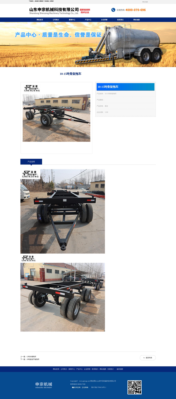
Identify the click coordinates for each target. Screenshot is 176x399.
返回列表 (149, 358)
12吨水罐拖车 (31, 356)
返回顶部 (120, 369)
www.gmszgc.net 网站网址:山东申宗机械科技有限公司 (97, 381)
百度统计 (110, 369)
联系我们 (120, 20)
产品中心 (88, 20)
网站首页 (40, 20)
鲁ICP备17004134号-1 (98, 387)
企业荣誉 (104, 20)
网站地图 (145, 2)
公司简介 (56, 20)
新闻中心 (72, 20)
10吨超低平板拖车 (33, 359)
